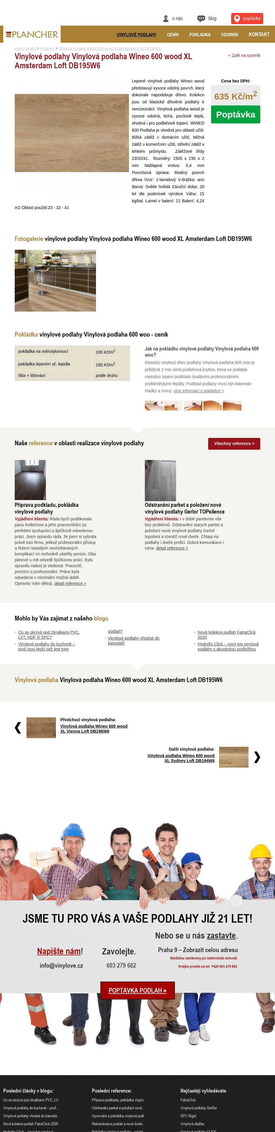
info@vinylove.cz (61, 894)
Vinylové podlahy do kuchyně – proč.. (30, 1037)
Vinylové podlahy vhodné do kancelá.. (31, 1044)
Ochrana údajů (250, 1128)
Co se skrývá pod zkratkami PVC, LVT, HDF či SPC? (49, 593)
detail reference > (104, 541)
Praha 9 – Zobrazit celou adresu (198, 879)
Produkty (47, 49)
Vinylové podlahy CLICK (198, 1060)
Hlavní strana (25, 49)
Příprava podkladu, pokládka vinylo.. (118, 1029)
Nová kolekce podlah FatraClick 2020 (30, 1052)
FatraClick (188, 1029)
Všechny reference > (234, 443)
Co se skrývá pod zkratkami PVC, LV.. (31, 1029)
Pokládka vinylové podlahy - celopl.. (118, 1060)
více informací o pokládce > (199, 390)
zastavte (221, 865)
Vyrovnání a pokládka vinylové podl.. (119, 1044)
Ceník (173, 34)
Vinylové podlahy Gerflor (198, 1037)
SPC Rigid (188, 1044)
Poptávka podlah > (138, 919)
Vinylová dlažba (192, 1052)
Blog (212, 18)
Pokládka (200, 34)
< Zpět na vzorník (244, 55)
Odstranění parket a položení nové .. (118, 1037)
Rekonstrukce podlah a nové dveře (117, 1052)
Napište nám (59, 880)
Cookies (267, 1128)
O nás (177, 18)
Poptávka (235, 114)
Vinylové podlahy (136, 34)
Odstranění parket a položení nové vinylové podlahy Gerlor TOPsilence (218, 467)
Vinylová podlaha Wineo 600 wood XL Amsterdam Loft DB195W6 (110, 49)
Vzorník (229, 34)
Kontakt (259, 34)
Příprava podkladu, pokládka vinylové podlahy (80, 467)
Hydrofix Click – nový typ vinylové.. (29, 1060)
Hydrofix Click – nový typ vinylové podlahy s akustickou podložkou (228, 605)
